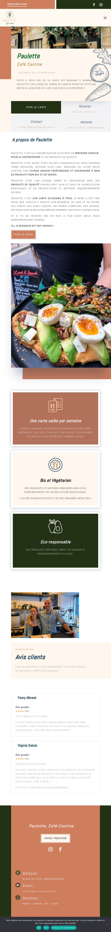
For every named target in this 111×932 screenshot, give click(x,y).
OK (38, 928)
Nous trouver (55, 838)
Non (46, 928)
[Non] (107, 924)
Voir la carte (36, 107)
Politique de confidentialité (63, 928)
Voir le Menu (23, 234)
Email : (28, 885)
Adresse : (30, 873)
